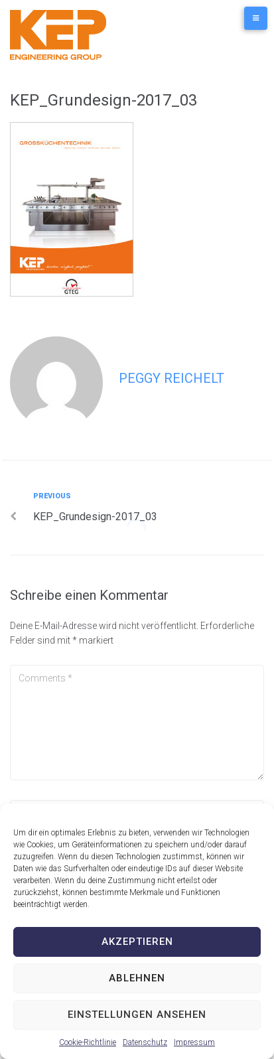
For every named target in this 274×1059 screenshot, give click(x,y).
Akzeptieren (137, 942)
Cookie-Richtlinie (87, 1042)
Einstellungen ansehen (137, 1015)
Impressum (194, 1042)
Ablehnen (137, 978)
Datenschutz (145, 1042)
